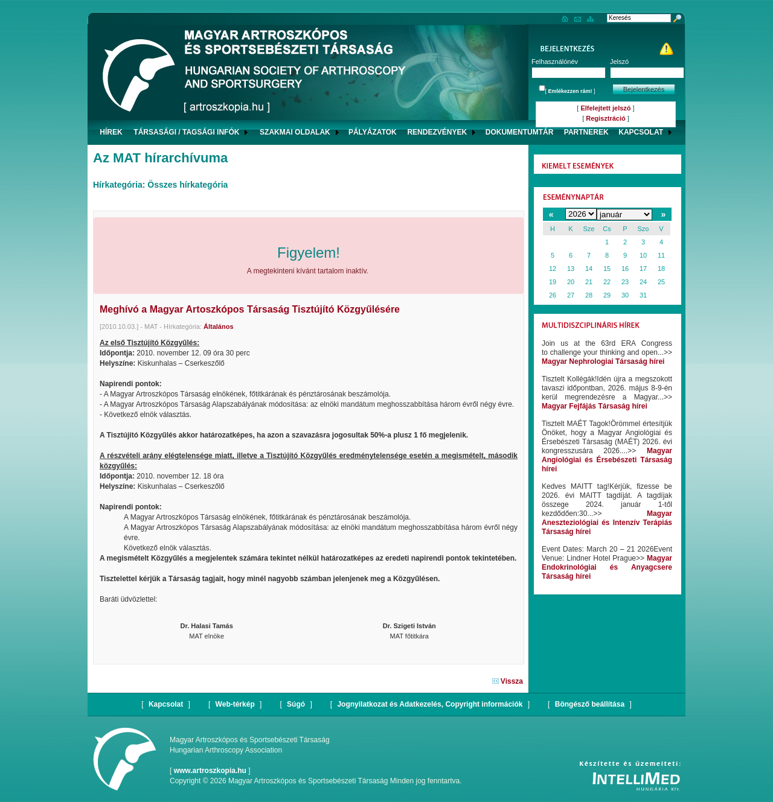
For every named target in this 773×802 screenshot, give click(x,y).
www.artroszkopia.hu (210, 770)
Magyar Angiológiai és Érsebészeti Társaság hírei (607, 460)
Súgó (296, 704)
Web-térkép (235, 704)
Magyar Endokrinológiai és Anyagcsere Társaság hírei (607, 567)
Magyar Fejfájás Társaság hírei (594, 406)
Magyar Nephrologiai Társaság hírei (603, 361)
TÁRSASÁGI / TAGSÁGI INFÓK (186, 132)
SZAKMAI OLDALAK (295, 132)
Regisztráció (605, 118)
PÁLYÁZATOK (372, 132)
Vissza (507, 681)
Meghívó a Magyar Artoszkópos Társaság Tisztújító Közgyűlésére (250, 309)
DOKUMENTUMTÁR (520, 132)
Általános (219, 326)
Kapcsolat (166, 704)
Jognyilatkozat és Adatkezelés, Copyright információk (429, 704)
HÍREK (111, 132)
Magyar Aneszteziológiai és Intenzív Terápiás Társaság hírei (607, 522)
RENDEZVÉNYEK (437, 132)
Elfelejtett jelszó (605, 108)
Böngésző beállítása (589, 704)
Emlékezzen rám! (570, 91)
